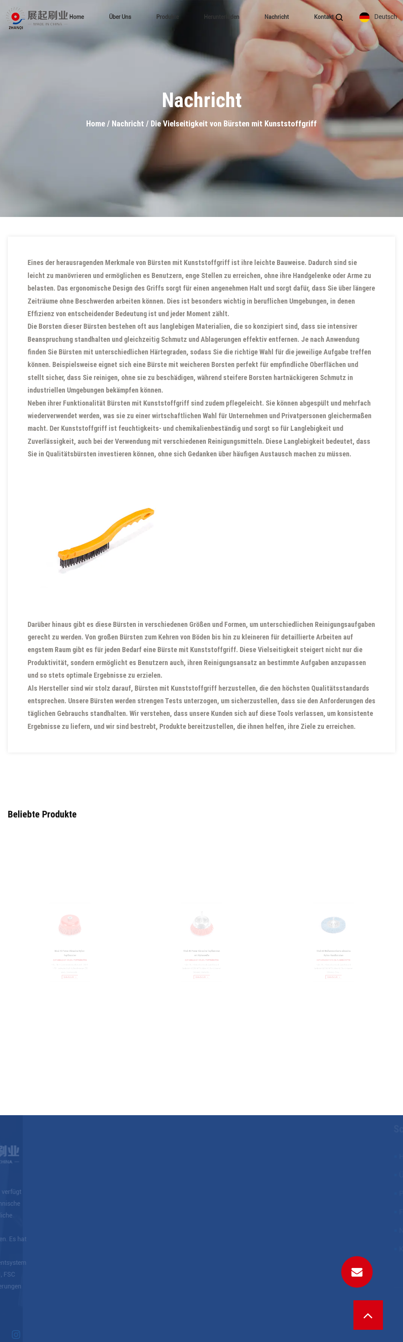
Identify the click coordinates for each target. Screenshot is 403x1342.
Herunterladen (221, 17)
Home (76, 17)
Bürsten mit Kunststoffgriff (149, 403)
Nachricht (276, 17)
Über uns (120, 17)
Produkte (167, 17)
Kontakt (324, 17)
